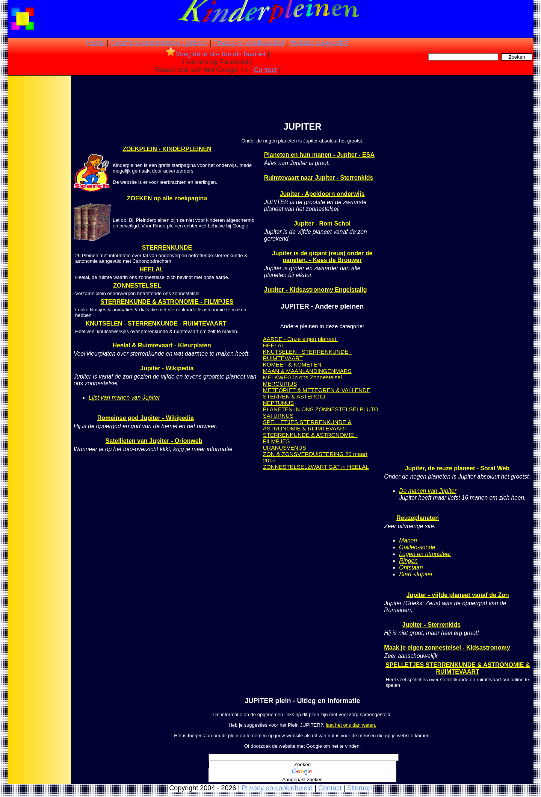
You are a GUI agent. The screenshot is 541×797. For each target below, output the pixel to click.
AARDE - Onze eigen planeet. (300, 339)
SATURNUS (278, 415)
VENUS (296, 447)
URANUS (275, 447)
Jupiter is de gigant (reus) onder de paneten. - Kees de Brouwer (322, 256)
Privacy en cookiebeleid (248, 43)
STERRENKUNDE (167, 247)
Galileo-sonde (417, 547)
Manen (408, 540)
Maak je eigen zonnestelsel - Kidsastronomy (447, 647)
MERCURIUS (280, 383)
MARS (343, 371)
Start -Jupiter (415, 574)
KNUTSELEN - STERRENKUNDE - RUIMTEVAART (156, 323)
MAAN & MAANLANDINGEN (299, 371)
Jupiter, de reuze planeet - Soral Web (457, 468)
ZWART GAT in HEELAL (338, 467)
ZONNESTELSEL (137, 285)
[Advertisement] (39, 195)
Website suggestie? (319, 43)
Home (96, 43)
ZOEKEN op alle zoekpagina (167, 198)
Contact (265, 70)
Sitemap (359, 788)
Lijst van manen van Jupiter (124, 397)
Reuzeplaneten (417, 518)
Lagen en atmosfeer (425, 554)
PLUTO (369, 409)
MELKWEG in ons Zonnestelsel (302, 377)
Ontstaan (411, 567)
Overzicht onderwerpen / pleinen (159, 43)
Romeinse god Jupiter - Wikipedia (145, 418)
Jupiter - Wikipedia (166, 368)
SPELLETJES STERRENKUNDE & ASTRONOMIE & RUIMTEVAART (307, 425)
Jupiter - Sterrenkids (431, 624)
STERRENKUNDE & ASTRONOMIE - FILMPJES (166, 301)
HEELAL (151, 269)
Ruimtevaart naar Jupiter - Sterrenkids (318, 177)
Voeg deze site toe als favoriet (216, 54)
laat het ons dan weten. (351, 725)
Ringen (408, 561)
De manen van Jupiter (427, 491)
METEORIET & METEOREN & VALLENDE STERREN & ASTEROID (316, 393)
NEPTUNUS (278, 403)
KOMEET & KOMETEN (292, 364)
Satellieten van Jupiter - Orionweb (154, 441)
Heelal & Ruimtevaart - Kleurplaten (161, 345)
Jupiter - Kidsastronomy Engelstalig (315, 289)
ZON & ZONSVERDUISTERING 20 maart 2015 (315, 457)
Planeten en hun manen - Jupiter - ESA (319, 155)
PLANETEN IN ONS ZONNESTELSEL (311, 409)
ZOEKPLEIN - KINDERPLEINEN (166, 149)
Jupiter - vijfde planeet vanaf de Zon (458, 595)
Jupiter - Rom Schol (322, 223)
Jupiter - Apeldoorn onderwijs (322, 194)
